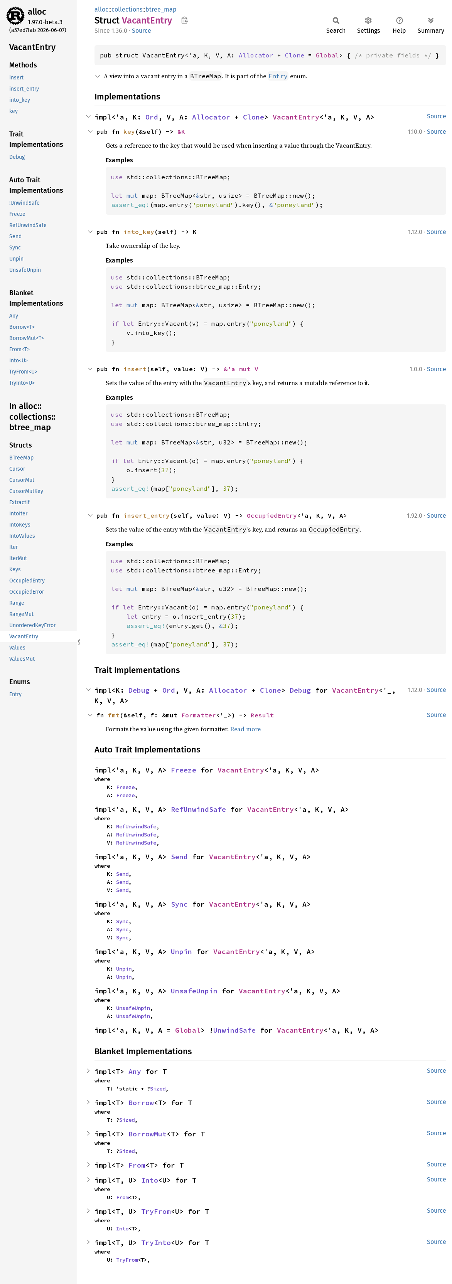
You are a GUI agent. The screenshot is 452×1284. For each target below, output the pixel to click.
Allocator (256, 55)
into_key (138, 232)
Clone (294, 55)
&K (181, 131)
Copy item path (184, 20)
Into (149, 1180)
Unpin (181, 951)
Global (327, 55)
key (129, 131)
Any (134, 1071)
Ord (151, 117)
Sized (157, 1088)
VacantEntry (296, 117)
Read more (245, 729)
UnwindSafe (234, 1030)
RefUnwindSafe (198, 809)
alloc (37, 12)
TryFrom (156, 1211)
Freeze (183, 770)
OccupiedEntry (272, 515)
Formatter (198, 715)
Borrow (141, 1102)
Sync (179, 904)
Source (141, 30)
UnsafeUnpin (194, 990)
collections (126, 9)
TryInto (156, 1242)
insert (135, 369)
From (136, 1165)
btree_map (161, 9)
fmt (114, 715)
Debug (139, 690)
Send (179, 856)
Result (262, 715)
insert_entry (146, 515)
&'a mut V (241, 369)
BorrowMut (147, 1133)
